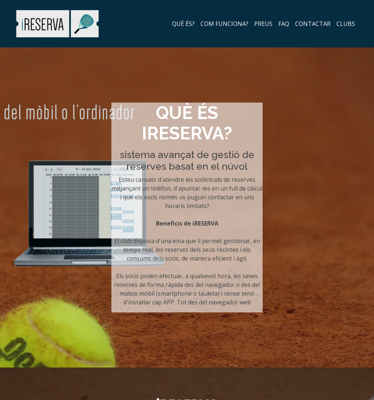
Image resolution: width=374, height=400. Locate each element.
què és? (183, 24)
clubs (345, 24)
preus (263, 24)
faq (283, 24)
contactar (313, 24)
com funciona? (224, 24)
